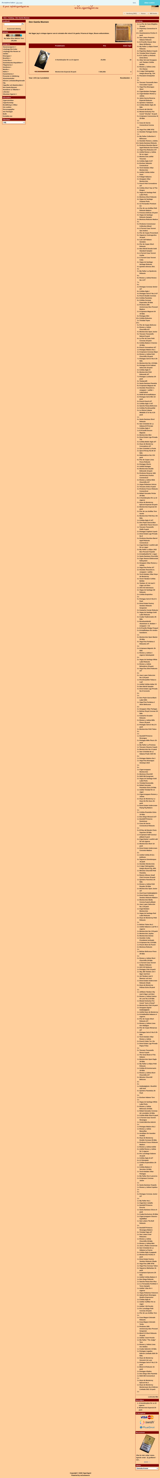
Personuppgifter (8, 109)
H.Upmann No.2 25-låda (147, 942)
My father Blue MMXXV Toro (14, 38)
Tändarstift (143, 381)
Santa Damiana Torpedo (147, 1185)
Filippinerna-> (8, 65)
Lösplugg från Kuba (10, 49)
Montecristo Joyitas (146, 933)
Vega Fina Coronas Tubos (148, 1266)
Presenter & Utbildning (11, 76)
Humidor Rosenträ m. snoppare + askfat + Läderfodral (147, 390)
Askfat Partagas (145, 466)
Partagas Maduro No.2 (147, 1126)
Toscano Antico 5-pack (147, 486)
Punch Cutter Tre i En (147, 1041)
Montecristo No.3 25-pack (148, 931)
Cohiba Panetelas (145, 298)
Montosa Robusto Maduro (148, 219)
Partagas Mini (144, 316)
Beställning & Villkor (10, 105)
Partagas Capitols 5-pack (148, 531)
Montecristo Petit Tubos (147, 729)
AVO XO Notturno (145, 967)
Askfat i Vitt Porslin (146, 1306)
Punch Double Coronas (147, 296)
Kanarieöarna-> (8, 74)
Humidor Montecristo (147, 864)
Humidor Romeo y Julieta (148, 141)
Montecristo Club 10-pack (148, 1005)
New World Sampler (146, 686)
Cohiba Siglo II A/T (146, 161)
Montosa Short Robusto (147, 197)
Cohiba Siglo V (144, 428)
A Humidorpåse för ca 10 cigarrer (67, 60)
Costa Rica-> (7, 60)
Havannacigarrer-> (9, 47)
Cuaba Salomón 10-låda (147, 1349)
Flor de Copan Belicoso (147, 325)
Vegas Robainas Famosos (148, 1293)
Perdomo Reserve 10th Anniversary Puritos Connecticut (147, 475)
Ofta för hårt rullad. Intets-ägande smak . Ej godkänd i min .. (146, 1457)
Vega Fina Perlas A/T (146, 567)
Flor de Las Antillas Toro (148, 1313)
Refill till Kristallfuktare (147, 394)
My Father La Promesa (147, 745)
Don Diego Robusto (146, 1279)
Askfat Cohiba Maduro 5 (148, 1277)
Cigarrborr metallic (146, 1203)
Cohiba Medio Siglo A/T (147, 442)
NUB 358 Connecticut (147, 1376)
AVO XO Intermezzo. (146, 588)
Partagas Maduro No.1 (147, 350)
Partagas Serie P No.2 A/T (148, 293)
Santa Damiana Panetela (148, 383)
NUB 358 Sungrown (146, 776)
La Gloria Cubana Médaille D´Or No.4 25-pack (147, 412)
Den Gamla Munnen (23, 18)
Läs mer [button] (19, 3)
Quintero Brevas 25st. (147, 266)
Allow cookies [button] (149, 3)
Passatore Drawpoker (147, 76)
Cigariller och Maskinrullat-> (13, 85)
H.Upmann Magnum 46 (147, 385)
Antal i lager (127, 46)
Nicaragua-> (7, 56)
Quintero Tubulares (146, 103)
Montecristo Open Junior (148, 332)
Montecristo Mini (145, 435)
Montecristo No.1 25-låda (148, 363)
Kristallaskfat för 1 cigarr (148, 554)
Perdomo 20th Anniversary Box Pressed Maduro (148, 307)
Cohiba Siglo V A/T (146, 403)
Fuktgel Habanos (145, 177)
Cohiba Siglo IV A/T (146, 520)
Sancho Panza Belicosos (148, 406)
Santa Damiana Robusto (148, 143)
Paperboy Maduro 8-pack (148, 51)
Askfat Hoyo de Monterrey (148, 1012)
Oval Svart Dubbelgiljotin (148, 893)
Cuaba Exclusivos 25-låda (148, 1214)
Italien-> (6, 71)
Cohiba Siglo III (144, 1299)
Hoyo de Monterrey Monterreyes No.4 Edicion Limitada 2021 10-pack (148, 1387)
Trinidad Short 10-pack (147, 53)
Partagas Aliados (145, 1371)
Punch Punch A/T (145, 401)
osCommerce (85, 1475)
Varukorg (139, 21)
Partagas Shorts (145, 464)
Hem (5, 18)
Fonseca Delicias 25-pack (148, 213)
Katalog (11, 18)
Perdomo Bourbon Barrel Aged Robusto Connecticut (148, 540)
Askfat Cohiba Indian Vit (148, 684)
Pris (104, 46)
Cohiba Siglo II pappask (147, 1252)
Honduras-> (7, 67)
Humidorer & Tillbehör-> (11, 89)
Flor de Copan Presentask (148, 233)
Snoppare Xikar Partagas (148, 709)
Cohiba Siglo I (144, 291)
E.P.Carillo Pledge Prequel (148, 628)
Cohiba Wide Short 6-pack (148, 1115)
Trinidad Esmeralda (146, 783)
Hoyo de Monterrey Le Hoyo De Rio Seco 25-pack (147, 801)
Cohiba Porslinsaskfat (147, 408)
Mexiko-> (6, 69)
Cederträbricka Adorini (147, 1122)
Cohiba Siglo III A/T (146, 1158)
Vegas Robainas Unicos (147, 484)
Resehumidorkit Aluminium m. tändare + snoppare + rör (147, 624)
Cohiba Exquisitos (146, 594)
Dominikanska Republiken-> (13, 63)
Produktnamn (60, 46)
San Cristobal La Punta (147, 448)
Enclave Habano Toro (147, 1097)
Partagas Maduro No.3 (147, 758)
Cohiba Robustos (145, 318)
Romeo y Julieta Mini (146, 1243)
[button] (130, 13)
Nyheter (5, 32)
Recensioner (140, 1432)
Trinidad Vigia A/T (145, 1232)
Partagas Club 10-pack (147, 969)
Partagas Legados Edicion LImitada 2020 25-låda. (148, 1353)
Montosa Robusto (145, 947)
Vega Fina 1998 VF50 (146, 1263)
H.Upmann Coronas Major (148, 352)
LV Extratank (144, 1160)
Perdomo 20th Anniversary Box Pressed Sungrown (148, 1329)
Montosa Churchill (146, 774)
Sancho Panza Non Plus (147, 1281)
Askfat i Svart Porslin (147, 1338)
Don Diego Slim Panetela (148, 1373)
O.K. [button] (134, 3)
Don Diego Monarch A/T (147, 817)
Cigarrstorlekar (8, 100)
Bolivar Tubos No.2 (146, 924)
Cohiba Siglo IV (144, 370)
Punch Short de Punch (147, 945)
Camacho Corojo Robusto (148, 610)
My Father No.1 (144, 1201)
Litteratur (6, 92)
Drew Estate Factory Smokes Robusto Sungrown (146, 606)
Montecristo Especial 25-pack (65, 72)
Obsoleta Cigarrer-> (10, 94)
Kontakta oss (7, 116)
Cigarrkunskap (8, 103)
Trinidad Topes (144, 320)
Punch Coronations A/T (147, 347)
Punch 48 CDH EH (145, 109)
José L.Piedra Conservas (148, 1245)
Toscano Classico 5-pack (148, 747)
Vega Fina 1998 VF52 (146, 129)
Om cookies (7, 107)
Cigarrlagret (87, 1473)
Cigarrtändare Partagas (147, 91)
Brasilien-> (7, 58)
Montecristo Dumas (146, 936)
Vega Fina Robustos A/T (148, 150)
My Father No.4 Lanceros (148, 1176)
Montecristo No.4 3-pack (148, 749)
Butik (5, 114)
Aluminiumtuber (8, 78)
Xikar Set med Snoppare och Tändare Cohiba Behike (148, 62)
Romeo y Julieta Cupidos (148, 1187)
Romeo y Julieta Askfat (147, 1147)
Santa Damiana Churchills (148, 556)
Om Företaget (8, 111)
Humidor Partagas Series (148, 132)
